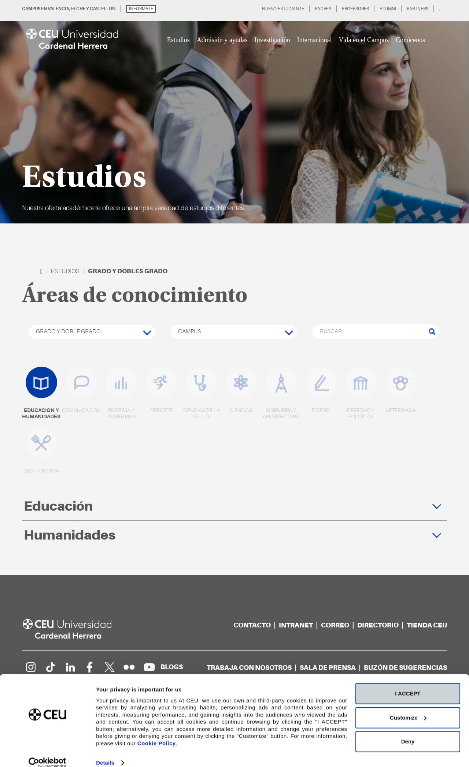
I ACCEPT (407, 683)
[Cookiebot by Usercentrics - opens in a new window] (47, 752)
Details (105, 752)
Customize (408, 707)
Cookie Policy (156, 733)
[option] (234, 111)
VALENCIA (58, 8)
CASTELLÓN (102, 8)
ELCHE (78, 8)
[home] (41, 271)
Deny (408, 731)
